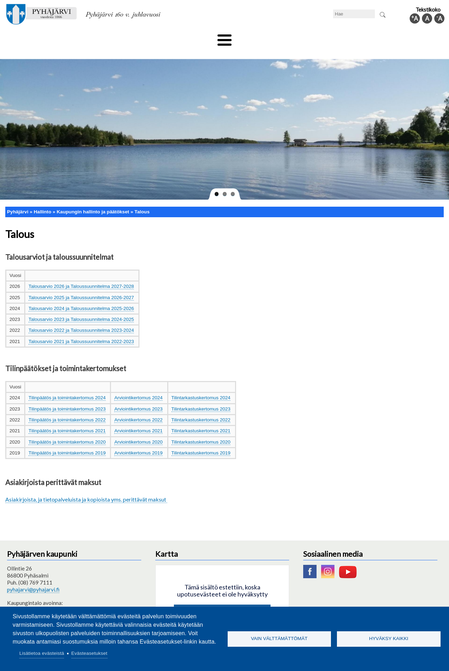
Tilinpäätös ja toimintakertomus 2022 (66, 408)
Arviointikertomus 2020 (138, 430)
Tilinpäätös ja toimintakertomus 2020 (66, 430)
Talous (142, 199)
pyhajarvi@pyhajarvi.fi (33, 577)
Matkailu (262, 37)
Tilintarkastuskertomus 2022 (200, 408)
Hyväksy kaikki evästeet (222, 601)
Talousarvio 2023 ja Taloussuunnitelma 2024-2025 (81, 307)
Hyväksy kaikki (388, 638)
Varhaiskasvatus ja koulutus (126, 37)
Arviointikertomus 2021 (138, 419)
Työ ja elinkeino (303, 37)
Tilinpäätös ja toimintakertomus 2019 (66, 441)
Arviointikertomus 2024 (138, 386)
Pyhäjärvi (17, 199)
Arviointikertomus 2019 (138, 441)
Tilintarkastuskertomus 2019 (200, 441)
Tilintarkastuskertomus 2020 (200, 430)
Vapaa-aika (185, 37)
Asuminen (69, 37)
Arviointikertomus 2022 (138, 408)
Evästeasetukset (89, 653)
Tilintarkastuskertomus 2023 (200, 397)
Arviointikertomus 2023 (138, 397)
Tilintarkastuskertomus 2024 (200, 386)
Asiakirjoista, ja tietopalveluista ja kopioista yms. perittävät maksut (86, 487)
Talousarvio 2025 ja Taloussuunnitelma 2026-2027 (81, 285)
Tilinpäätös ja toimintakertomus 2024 (66, 386)
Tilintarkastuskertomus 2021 (200, 419)
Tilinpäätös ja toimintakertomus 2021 (66, 419)
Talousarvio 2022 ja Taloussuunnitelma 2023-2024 (81, 318)
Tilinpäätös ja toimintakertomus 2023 (66, 397)
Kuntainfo (379, 37)
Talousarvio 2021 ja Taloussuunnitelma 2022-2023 (81, 329)
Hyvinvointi (225, 37)
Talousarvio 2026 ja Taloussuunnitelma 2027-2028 (81, 274)
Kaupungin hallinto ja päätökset (93, 199)
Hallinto (344, 37)
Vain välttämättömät (279, 638)
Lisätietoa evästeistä (41, 653)
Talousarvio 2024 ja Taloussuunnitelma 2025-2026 (81, 296)
